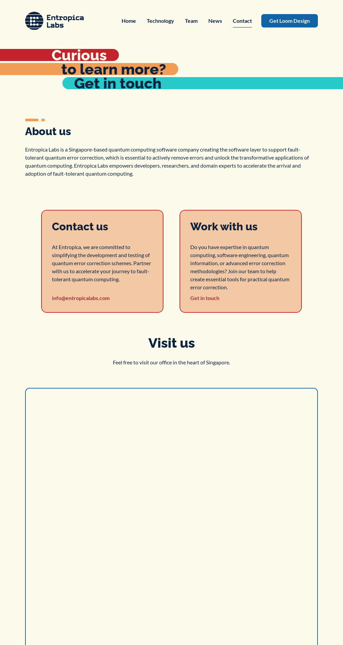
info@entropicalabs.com (81, 298)
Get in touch (204, 298)
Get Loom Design (289, 20)
